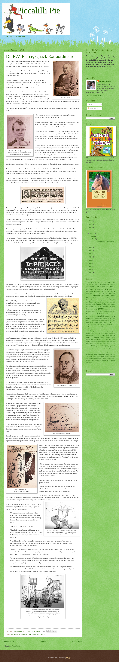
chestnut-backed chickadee (100, 293)
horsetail (113, 314)
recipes (102, 337)
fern (114, 304)
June (91, 230)
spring (107, 346)
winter (92, 360)
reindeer (108, 337)
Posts (90, 104)
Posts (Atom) (16, 646)
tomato (100, 352)
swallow (106, 350)
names (98, 329)
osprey (111, 331)
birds (114, 289)
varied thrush (105, 354)
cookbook (102, 298)
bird (106, 289)
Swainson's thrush (99, 350)
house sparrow (90, 316)
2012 (90, 266)
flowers (113, 306)
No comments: (36, 631)
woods (103, 360)
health (18, 634)
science (43, 634)
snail (101, 343)
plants (106, 333)
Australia (88, 286)
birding (111, 289)
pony (87, 335)
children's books (108, 296)
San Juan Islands (110, 339)
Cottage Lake (90, 300)
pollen (113, 333)
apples (111, 284)
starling (96, 348)
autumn (93, 286)
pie (104, 333)
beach (87, 289)
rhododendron (89, 339)
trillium (113, 352)
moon (114, 324)
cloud (94, 298)
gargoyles (107, 309)
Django (91, 302)
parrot (96, 333)
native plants (103, 329)
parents (92, 333)
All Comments (93, 108)
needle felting (90, 331)
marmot (113, 322)
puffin (96, 335)
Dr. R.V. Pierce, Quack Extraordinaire (40, 56)
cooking (107, 298)
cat (114, 291)
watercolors (101, 358)
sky (95, 343)
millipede (109, 324)
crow (108, 300)
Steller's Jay (102, 348)
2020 (90, 224)
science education (95, 341)
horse (99, 313)
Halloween (112, 311)
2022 (90, 221)
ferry (87, 306)
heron (95, 314)
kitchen (94, 320)
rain (104, 335)
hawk (88, 314)
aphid (108, 284)
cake (111, 291)
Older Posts (77, 641)
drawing (104, 302)
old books (37, 634)
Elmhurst (94, 304)
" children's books (91, 282)
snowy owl (109, 343)
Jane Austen (98, 318)
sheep (114, 341)
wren (106, 360)
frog (95, 309)
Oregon (107, 331)
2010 (90, 273)
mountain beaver (108, 327)
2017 (90, 250)
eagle (113, 302)
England (98, 304)
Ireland (88, 318)
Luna (109, 322)
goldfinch (88, 311)
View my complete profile (94, 95)
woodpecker (98, 360)
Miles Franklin (103, 324)
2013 (90, 263)
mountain (100, 327)
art (114, 284)
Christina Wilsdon (105, 81)
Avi (98, 286)
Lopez (104, 322)
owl (114, 331)
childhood (96, 296)
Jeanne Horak (106, 318)
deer (87, 302)
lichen (88, 322)
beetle (96, 289)
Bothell (98, 291)
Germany (113, 309)
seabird (105, 341)
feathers (108, 304)
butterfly (107, 291)
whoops (88, 360)
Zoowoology (89, 362)
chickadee (112, 293)
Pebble (100, 333)
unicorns (91, 354)
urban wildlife (98, 354)
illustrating (107, 316)
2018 (90, 247)
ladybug (106, 320)
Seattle (110, 341)
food (87, 309)
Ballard (113, 286)
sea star (101, 341)
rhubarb (95, 339)
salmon (103, 339)
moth (87, 327)
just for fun (24, 634)
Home (9, 36)
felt (112, 304)
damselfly (112, 300)
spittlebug (101, 345)
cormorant (112, 298)
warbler (107, 356)
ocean (95, 331)
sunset (87, 350)
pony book (91, 335)
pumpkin (100, 335)
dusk (111, 302)
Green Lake (99, 311)
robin (99, 339)
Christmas (89, 298)
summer (113, 348)
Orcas (103, 331)
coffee (98, 298)
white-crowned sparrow (109, 358)
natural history (111, 329)
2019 (90, 227)
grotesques (105, 311)
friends (91, 309)
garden (101, 308)
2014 (90, 260)
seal (108, 341)
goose (93, 311)
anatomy (13, 634)
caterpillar (89, 293)
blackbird (88, 291)
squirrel (111, 346)
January (92, 236)
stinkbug (108, 348)
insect (113, 316)
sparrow (92, 346)
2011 (90, 270)
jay (101, 318)
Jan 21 (94, 239)
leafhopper (112, 320)
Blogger (68, 658)
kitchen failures (100, 320)
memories (93, 324)
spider (97, 346)
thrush (109, 350)
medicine (31, 634)
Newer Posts (9, 641)
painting (88, 333)
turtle (87, 354)
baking (108, 286)
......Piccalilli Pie (32, 10)
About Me (20, 36)
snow (104, 343)
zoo (114, 360)
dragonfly (99, 302)
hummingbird (100, 316)
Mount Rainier (93, 327)
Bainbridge (102, 286)
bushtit (102, 291)
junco (111, 318)
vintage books (96, 356)
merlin (98, 324)
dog (95, 302)
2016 (90, 254)
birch (103, 289)
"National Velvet (90, 284)
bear (91, 289)
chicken (88, 296)
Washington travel (93, 358)
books (93, 291)
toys (107, 352)
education (88, 304)
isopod (92, 318)
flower (108, 306)
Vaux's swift (112, 354)
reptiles (113, 337)
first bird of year (97, 306)
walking (102, 356)
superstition (92, 350)
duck (108, 302)
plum (110, 333)
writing (111, 360)
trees (110, 352)
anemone (101, 284)
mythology (93, 329)
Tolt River (95, 352)
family (104, 304)
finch (90, 306)
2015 (90, 257)
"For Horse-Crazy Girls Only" (106, 282)
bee (93, 289)
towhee (104, 352)
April (92, 233)
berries (100, 289)
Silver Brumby (90, 343)
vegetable (89, 356)
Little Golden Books (96, 322)
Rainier (108, 335)
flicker (104, 306)
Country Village (98, 300)
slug (98, 343)
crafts (104, 300)
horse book (106, 314)
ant (105, 284)
